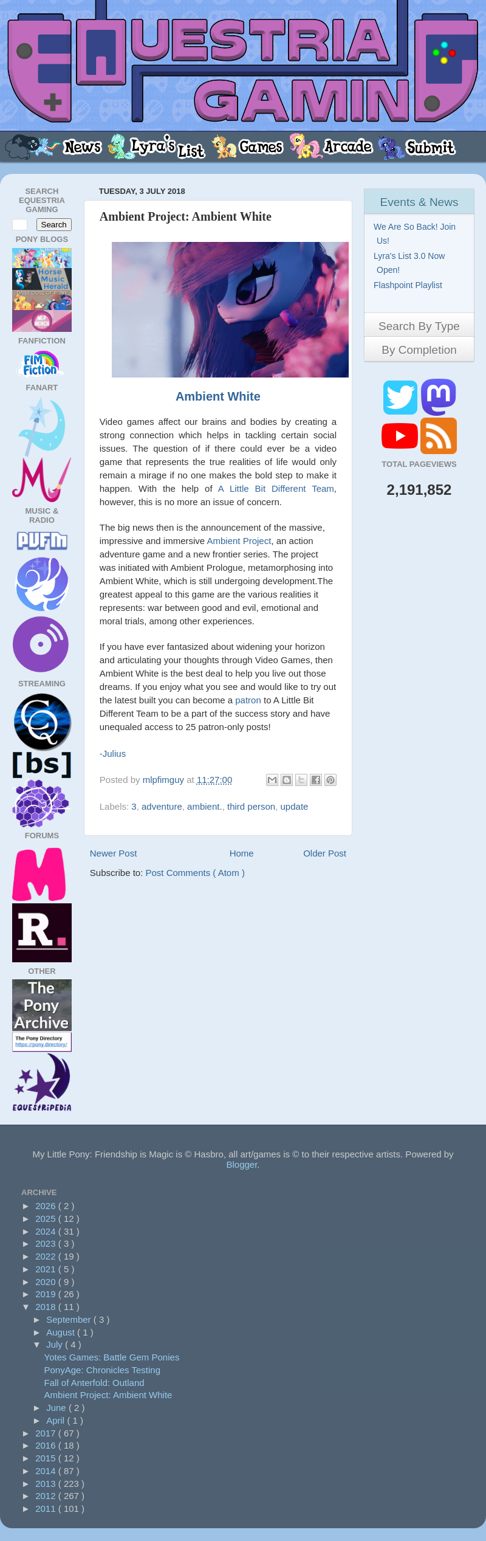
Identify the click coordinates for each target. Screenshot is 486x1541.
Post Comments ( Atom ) (195, 872)
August (61, 1332)
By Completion (419, 349)
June (57, 1407)
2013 (46, 1483)
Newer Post (113, 853)
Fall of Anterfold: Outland (94, 1382)
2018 (46, 1306)
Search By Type (419, 326)
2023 (46, 1243)
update (295, 806)
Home (242, 853)
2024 (46, 1231)
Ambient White (218, 396)
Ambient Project (239, 541)
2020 (46, 1282)
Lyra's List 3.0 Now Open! (411, 263)
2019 (46, 1294)
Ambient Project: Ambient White (108, 1395)
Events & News (419, 202)
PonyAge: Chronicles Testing (102, 1370)
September (70, 1319)
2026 (46, 1206)
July (55, 1344)
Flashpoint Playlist (409, 285)
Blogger (241, 1164)
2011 (46, 1508)
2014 (46, 1471)
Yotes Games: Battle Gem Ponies (112, 1357)
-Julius (113, 753)
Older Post (324, 853)
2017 (46, 1433)
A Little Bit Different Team (276, 488)
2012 (46, 1496)
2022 (46, 1256)
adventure (162, 806)
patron (248, 700)
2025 (46, 1218)
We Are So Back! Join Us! (416, 234)
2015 (46, 1458)
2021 (46, 1269)
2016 (46, 1445)
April (56, 1420)
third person (251, 806)
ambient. (204, 806)
